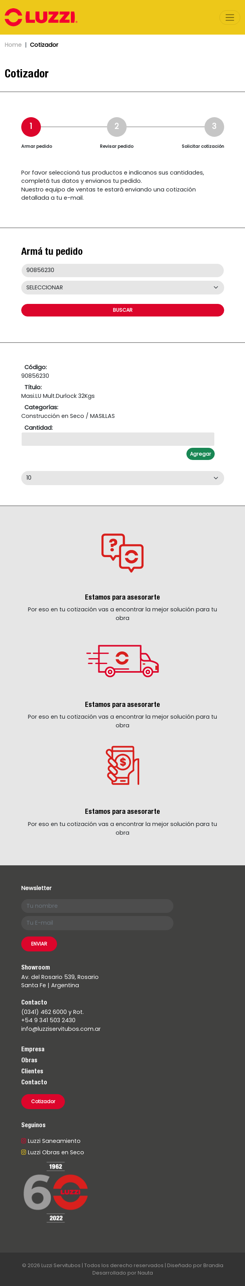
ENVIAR (39, 943)
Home (13, 45)
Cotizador (43, 1101)
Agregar (200, 454)
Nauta (145, 1272)
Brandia (213, 1265)
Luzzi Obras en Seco (52, 1152)
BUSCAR (123, 310)
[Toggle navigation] (229, 17)
